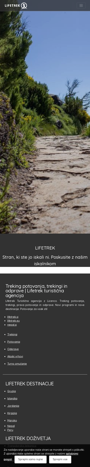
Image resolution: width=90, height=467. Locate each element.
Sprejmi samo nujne (30, 459)
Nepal (11, 426)
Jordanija (13, 406)
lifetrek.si (12, 317)
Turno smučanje (17, 363)
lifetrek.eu (13, 320)
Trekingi (12, 334)
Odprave (13, 349)
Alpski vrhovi (15, 356)
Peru (10, 430)
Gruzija (11, 391)
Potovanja (13, 341)
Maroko (12, 420)
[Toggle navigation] (81, 5)
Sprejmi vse (60, 459)
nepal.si (12, 324)
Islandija (12, 398)
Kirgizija (12, 413)
